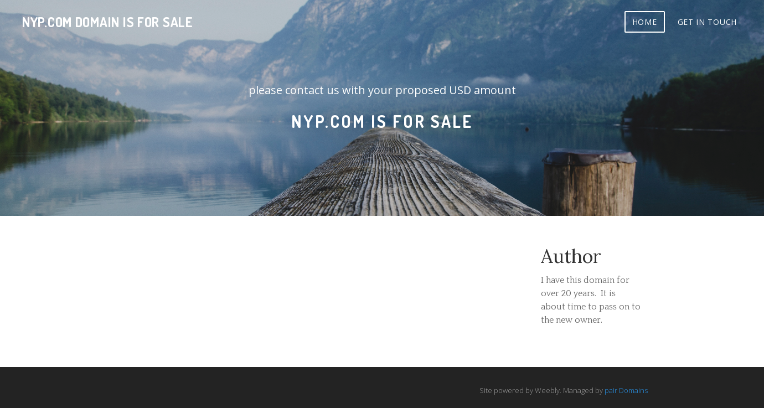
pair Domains (626, 390)
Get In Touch (707, 22)
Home (644, 22)
